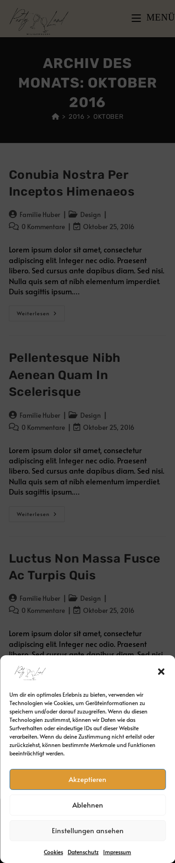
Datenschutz (83, 852)
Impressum (117, 852)
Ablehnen (87, 804)
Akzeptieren (87, 779)
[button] (161, 671)
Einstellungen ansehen (88, 830)
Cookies (53, 852)
